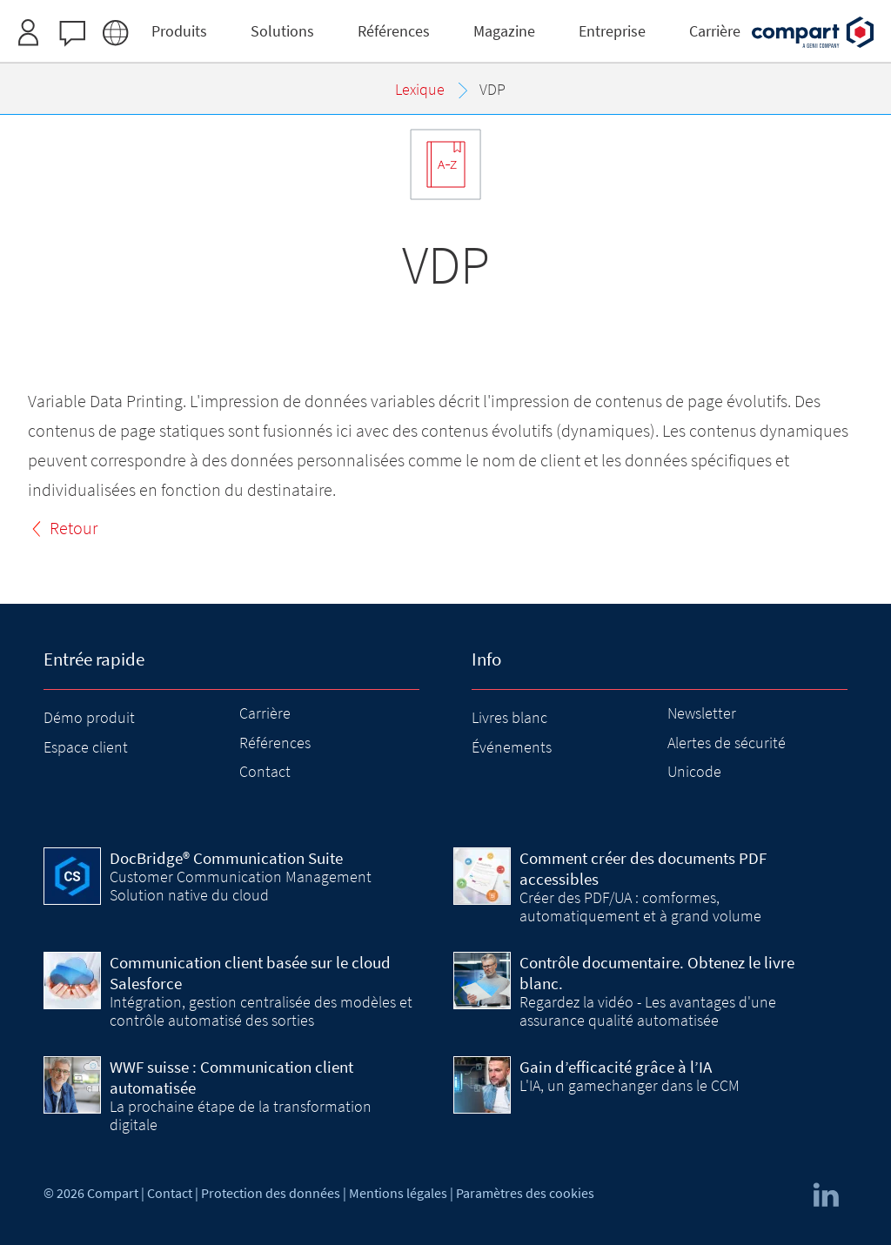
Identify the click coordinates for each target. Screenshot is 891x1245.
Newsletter (701, 713)
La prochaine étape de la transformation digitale (241, 1115)
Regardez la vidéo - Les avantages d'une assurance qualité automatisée (647, 1010)
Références (275, 743)
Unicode (694, 771)
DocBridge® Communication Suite (226, 857)
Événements (512, 747)
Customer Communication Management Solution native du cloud (241, 885)
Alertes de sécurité (726, 743)
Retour (73, 528)
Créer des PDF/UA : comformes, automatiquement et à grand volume (640, 906)
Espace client (86, 747)
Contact (265, 771)
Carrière (265, 713)
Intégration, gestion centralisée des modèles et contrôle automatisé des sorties (261, 1010)
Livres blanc (509, 717)
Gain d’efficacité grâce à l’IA (615, 1066)
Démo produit (89, 717)
